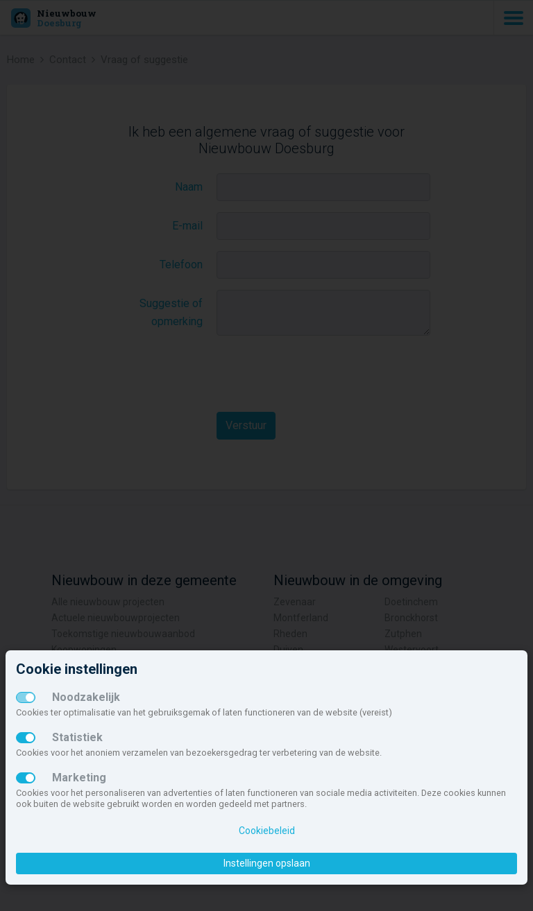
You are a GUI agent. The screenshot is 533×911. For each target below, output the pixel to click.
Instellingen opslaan (266, 863)
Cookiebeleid (267, 830)
